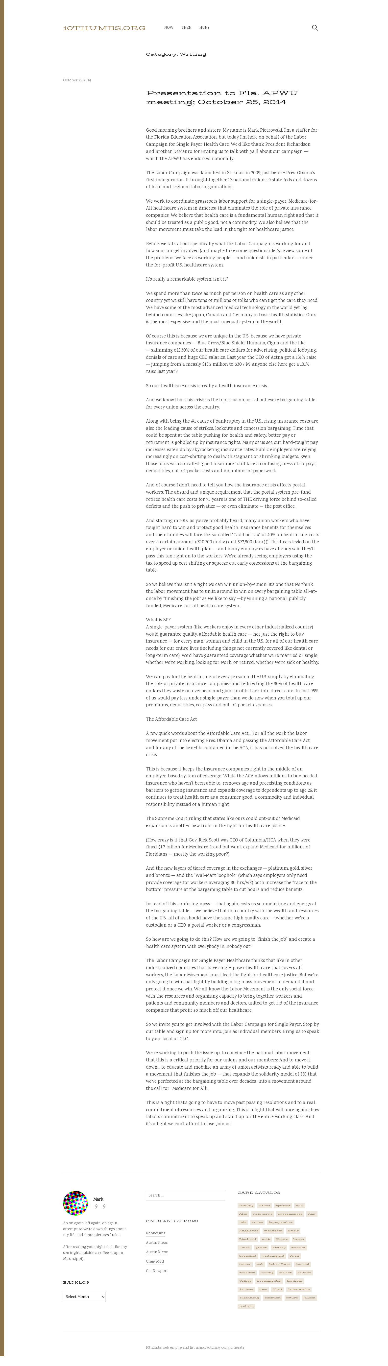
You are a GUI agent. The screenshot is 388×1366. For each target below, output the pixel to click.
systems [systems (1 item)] (283, 1205)
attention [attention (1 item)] (273, 1297)
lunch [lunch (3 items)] (244, 1247)
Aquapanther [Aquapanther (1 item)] (280, 1222)
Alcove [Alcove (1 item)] (282, 1239)
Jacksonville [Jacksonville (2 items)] (299, 1289)
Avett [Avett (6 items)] (294, 1255)
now (168, 28)
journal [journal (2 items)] (302, 1264)
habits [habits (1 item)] (264, 1205)
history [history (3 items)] (279, 1247)
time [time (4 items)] (263, 1289)
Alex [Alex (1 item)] (243, 1213)
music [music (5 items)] (293, 1230)
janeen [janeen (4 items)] (309, 1297)
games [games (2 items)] (261, 1247)
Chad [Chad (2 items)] (277, 1289)
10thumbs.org (104, 28)
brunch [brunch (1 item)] (304, 1272)
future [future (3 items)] (292, 1297)
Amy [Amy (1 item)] (312, 1213)
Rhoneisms (155, 1233)
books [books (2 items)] (257, 1222)
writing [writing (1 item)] (267, 1272)
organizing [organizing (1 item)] (249, 1297)
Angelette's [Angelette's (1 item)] (249, 1230)
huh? (204, 28)
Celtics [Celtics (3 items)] (245, 1280)
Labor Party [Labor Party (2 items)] (279, 1264)
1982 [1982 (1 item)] (242, 1222)
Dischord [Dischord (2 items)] (247, 1239)
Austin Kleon (157, 1243)
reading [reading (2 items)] (246, 1205)
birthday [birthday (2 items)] (294, 1280)
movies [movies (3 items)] (285, 1272)
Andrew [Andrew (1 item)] (246, 1289)
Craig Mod (155, 1262)
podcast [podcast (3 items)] (246, 1306)
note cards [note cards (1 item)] (262, 1213)
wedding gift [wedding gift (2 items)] (273, 1255)
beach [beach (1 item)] (298, 1239)
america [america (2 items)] (298, 1247)
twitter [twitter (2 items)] (245, 1264)
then (186, 28)
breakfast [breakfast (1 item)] (247, 1255)
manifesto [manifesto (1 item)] (273, 1230)
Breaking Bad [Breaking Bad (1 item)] (269, 1280)
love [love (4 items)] (299, 1205)
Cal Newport (157, 1271)
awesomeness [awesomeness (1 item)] (290, 1213)
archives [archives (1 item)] (247, 1272)
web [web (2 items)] (260, 1264)
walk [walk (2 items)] (266, 1239)
